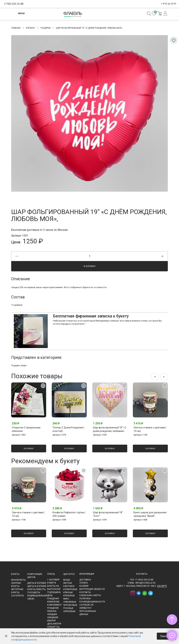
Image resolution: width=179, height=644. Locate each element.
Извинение (53, 601)
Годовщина (53, 592)
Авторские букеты (17, 591)
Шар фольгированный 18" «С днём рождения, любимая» (109, 429)
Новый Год (53, 627)
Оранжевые (69, 602)
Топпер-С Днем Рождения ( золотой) (68, 429)
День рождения (53, 597)
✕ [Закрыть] (6, 636)
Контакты (85, 592)
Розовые (68, 608)
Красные (68, 592)
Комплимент (54, 605)
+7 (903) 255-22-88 (144, 579)
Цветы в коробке (36, 583)
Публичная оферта (90, 595)
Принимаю (166, 636)
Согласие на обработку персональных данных (87, 610)
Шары (24, 365)
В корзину (89, 266)
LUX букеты (17, 595)
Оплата (83, 583)
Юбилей (51, 620)
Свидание (52, 617)
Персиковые (70, 605)
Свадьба (52, 614)
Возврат (84, 586)
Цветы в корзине (36, 586)
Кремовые (69, 595)
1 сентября (53, 579)
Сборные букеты (16, 584)
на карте (162, 586)
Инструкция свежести (92, 589)
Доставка (85, 579)
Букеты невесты (36, 589)
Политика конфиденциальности (92, 600)
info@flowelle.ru (145, 583)
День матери (54, 624)
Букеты (15, 574)
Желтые (67, 583)
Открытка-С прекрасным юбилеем (26, 429)
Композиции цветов (34, 575)
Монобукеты (18, 580)
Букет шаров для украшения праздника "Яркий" (150, 514)
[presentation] (155, 377)
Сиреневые (69, 611)
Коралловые (70, 589)
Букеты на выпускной (53, 587)
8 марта (51, 583)
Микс (66, 599)
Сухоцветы (33, 592)
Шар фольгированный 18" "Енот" (108, 514)
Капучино (69, 586)
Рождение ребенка (53, 609)
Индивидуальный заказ (37, 597)
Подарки (15, 365)
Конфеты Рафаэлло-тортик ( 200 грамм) (68, 514)
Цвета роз (69, 574)
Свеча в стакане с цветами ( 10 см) (150, 429)
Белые (66, 580)
